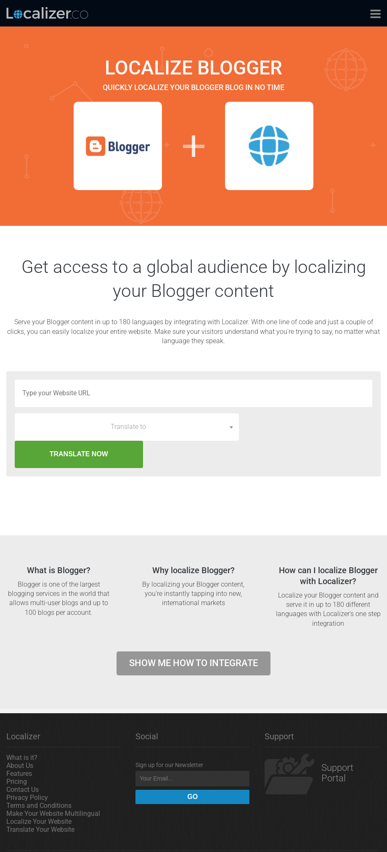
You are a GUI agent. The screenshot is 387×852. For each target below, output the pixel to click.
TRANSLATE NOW (309, 426)
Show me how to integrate (193, 635)
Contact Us (22, 762)
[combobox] (127, 427)
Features (19, 746)
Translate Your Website (40, 802)
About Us (19, 738)
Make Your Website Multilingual (53, 786)
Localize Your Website (39, 794)
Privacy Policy (27, 770)
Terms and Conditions (39, 778)
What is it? (21, 730)
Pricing (16, 754)
